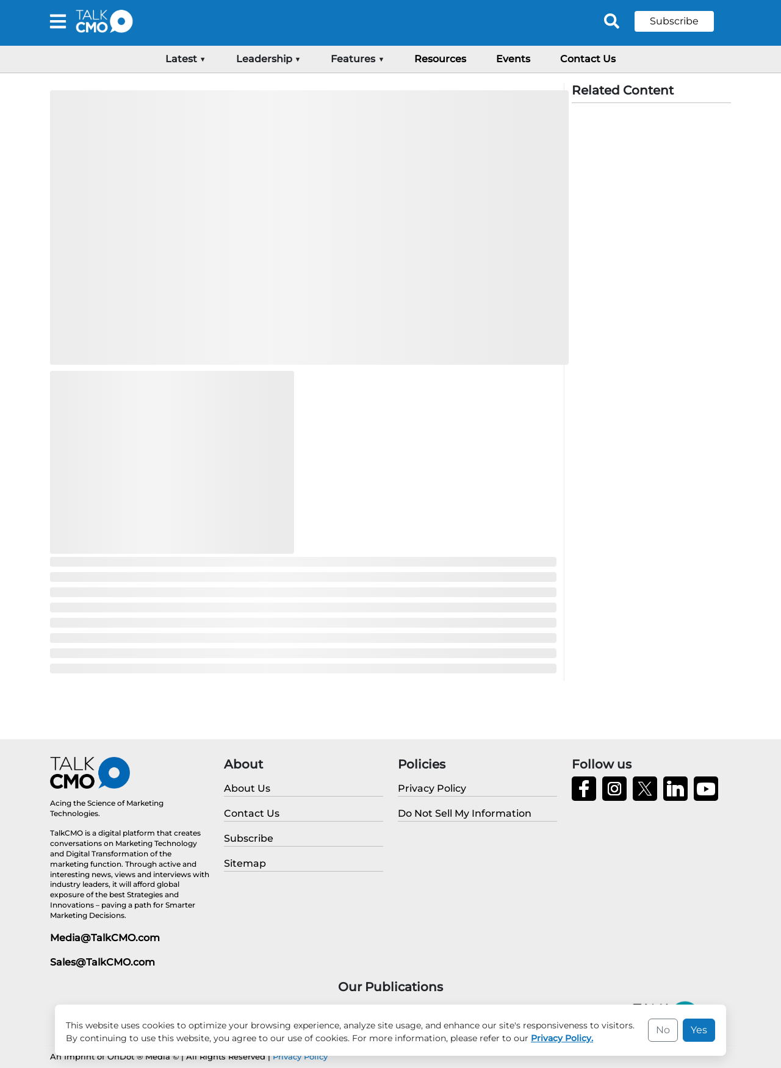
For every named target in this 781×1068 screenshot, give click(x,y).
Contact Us (588, 59)
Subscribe (674, 21)
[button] (683, 21)
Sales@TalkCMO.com (102, 962)
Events (513, 59)
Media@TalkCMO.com (105, 938)
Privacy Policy (300, 1056)
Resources (440, 59)
